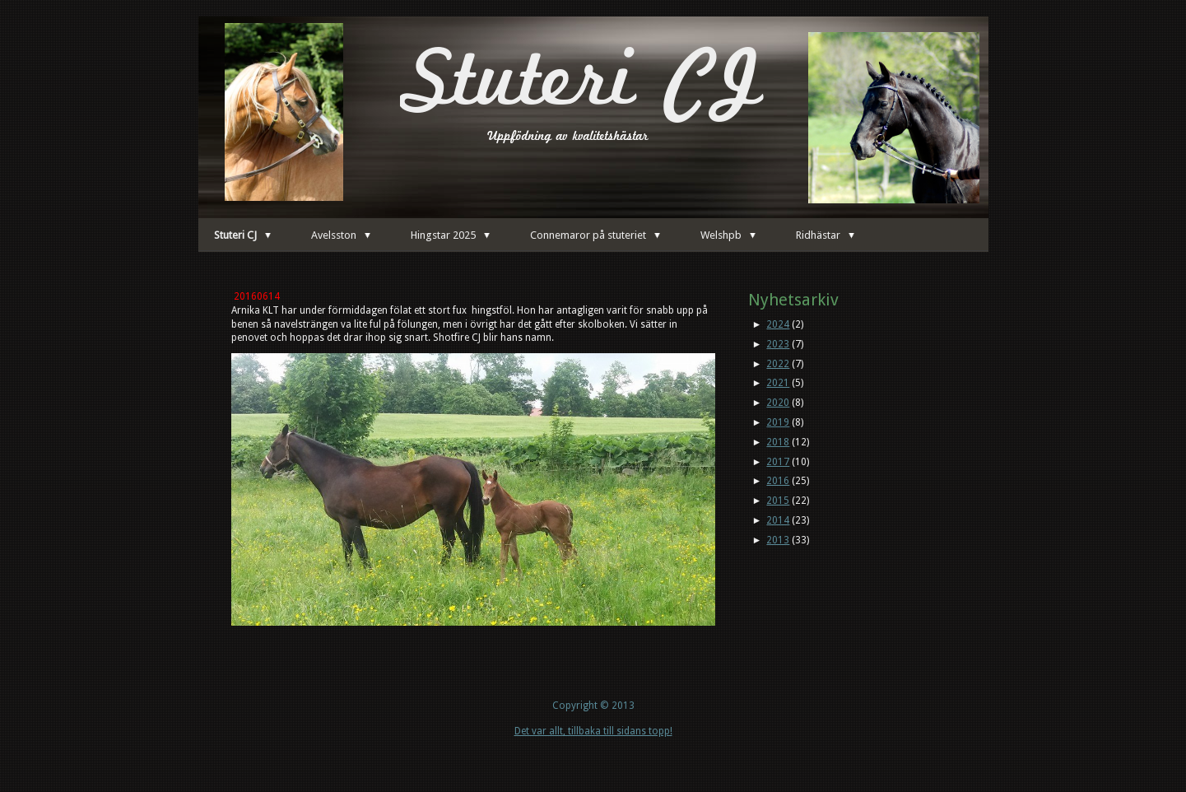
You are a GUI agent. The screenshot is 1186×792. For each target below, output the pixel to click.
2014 (777, 520)
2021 (777, 383)
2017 (777, 462)
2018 (777, 442)
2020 (777, 402)
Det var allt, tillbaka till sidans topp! (593, 731)
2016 (777, 481)
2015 (777, 500)
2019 (777, 422)
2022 (777, 364)
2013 (777, 540)
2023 (777, 344)
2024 (777, 324)
